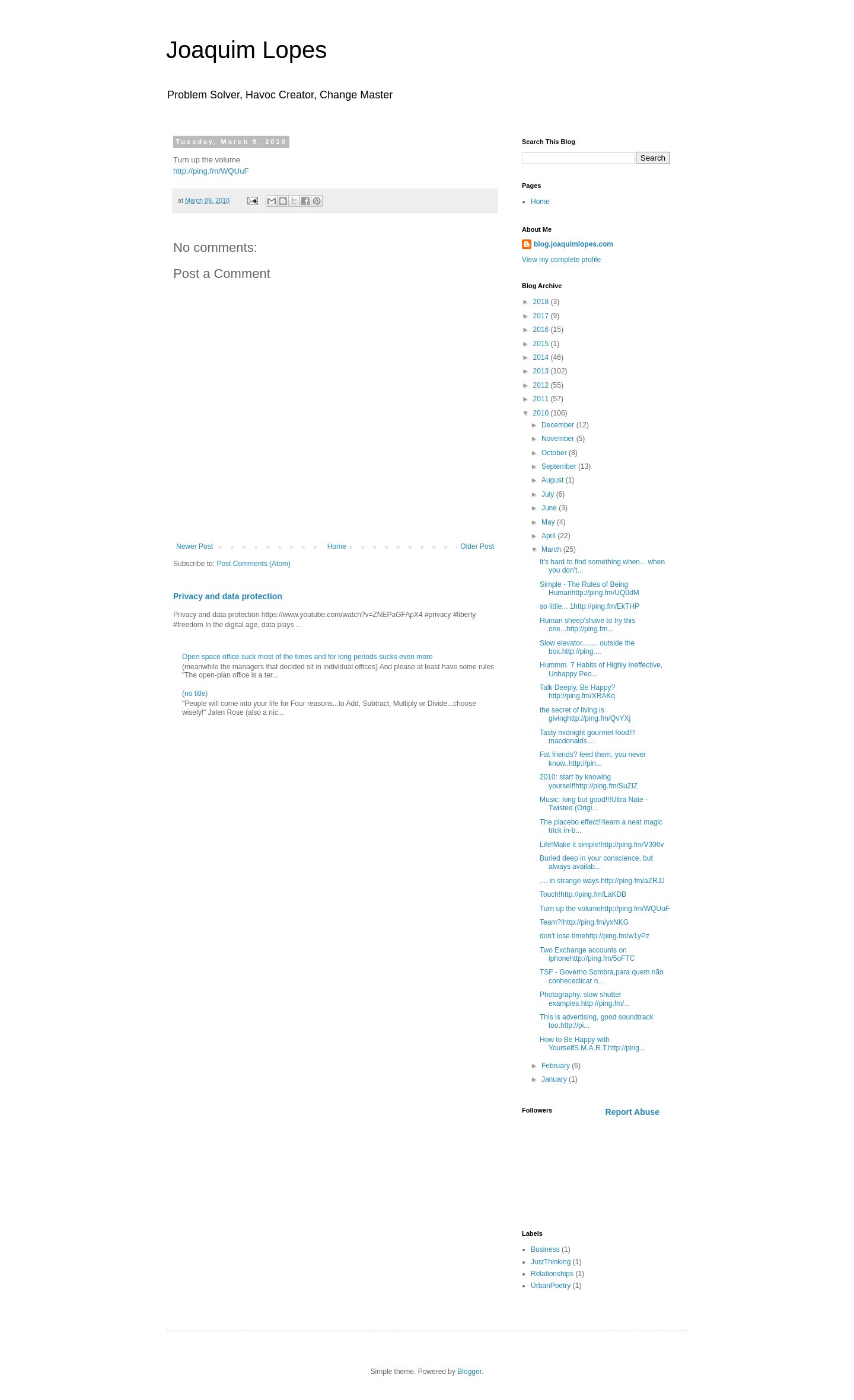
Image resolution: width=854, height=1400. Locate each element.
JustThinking (551, 1262)
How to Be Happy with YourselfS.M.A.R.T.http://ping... (592, 1043)
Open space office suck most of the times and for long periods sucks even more (307, 657)
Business (545, 1249)
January (555, 1079)
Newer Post (194, 546)
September (559, 466)
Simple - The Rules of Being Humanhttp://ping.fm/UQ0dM (589, 588)
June (550, 508)
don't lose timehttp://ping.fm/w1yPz (594, 936)
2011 (542, 399)
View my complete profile (561, 259)
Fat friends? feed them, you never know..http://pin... (593, 758)
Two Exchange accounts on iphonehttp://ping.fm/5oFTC (587, 954)
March (552, 549)
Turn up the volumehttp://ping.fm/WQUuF (605, 908)
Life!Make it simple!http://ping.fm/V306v (602, 844)
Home (336, 546)
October (555, 453)
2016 (542, 329)
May (549, 522)
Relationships (552, 1274)
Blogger (469, 1371)
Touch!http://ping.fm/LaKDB (583, 894)
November (558, 438)
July (548, 494)
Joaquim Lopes (246, 50)
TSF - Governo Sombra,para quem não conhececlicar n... (602, 976)
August (553, 480)
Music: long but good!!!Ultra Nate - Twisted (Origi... (594, 803)
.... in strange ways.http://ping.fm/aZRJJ (602, 881)
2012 (542, 385)
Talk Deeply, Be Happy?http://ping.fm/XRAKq (577, 691)
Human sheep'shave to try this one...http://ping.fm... (587, 624)
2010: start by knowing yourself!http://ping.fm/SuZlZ (589, 781)
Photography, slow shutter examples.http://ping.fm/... (585, 998)
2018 (542, 302)
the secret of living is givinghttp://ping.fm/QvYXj (585, 714)
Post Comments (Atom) (253, 564)
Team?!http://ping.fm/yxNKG (584, 922)
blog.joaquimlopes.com (573, 244)
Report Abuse (632, 1112)
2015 (542, 344)
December (558, 425)
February (556, 1066)
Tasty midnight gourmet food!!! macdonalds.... (587, 736)
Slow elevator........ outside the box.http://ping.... (587, 647)
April (549, 536)
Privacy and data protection (227, 596)
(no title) (195, 693)
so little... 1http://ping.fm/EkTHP (589, 606)
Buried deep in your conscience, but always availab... (596, 862)
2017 (542, 316)
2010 (542, 413)
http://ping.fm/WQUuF (211, 171)
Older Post (477, 546)
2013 (542, 371)
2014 (542, 357)
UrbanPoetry (551, 1285)
